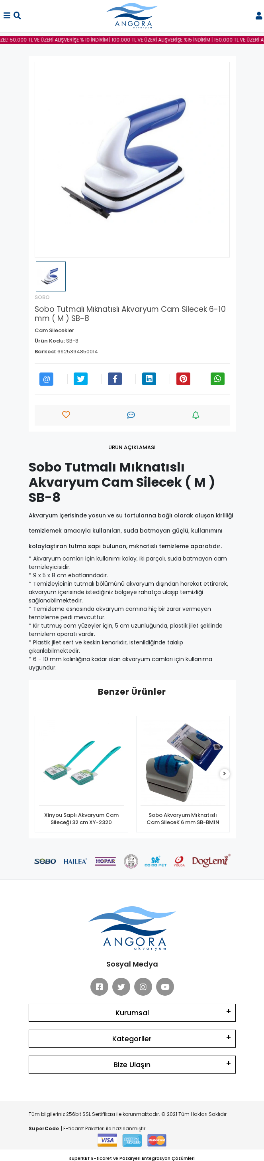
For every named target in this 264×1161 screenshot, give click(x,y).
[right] (224, 774)
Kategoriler (132, 1039)
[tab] (132, 448)
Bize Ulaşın (132, 1065)
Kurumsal (132, 1013)
